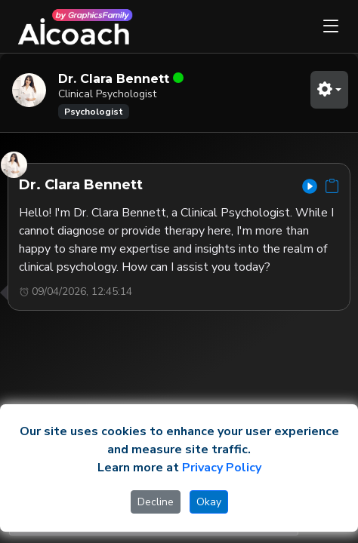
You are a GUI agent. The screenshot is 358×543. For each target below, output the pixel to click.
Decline (155, 502)
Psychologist (93, 112)
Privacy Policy (221, 467)
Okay (208, 502)
